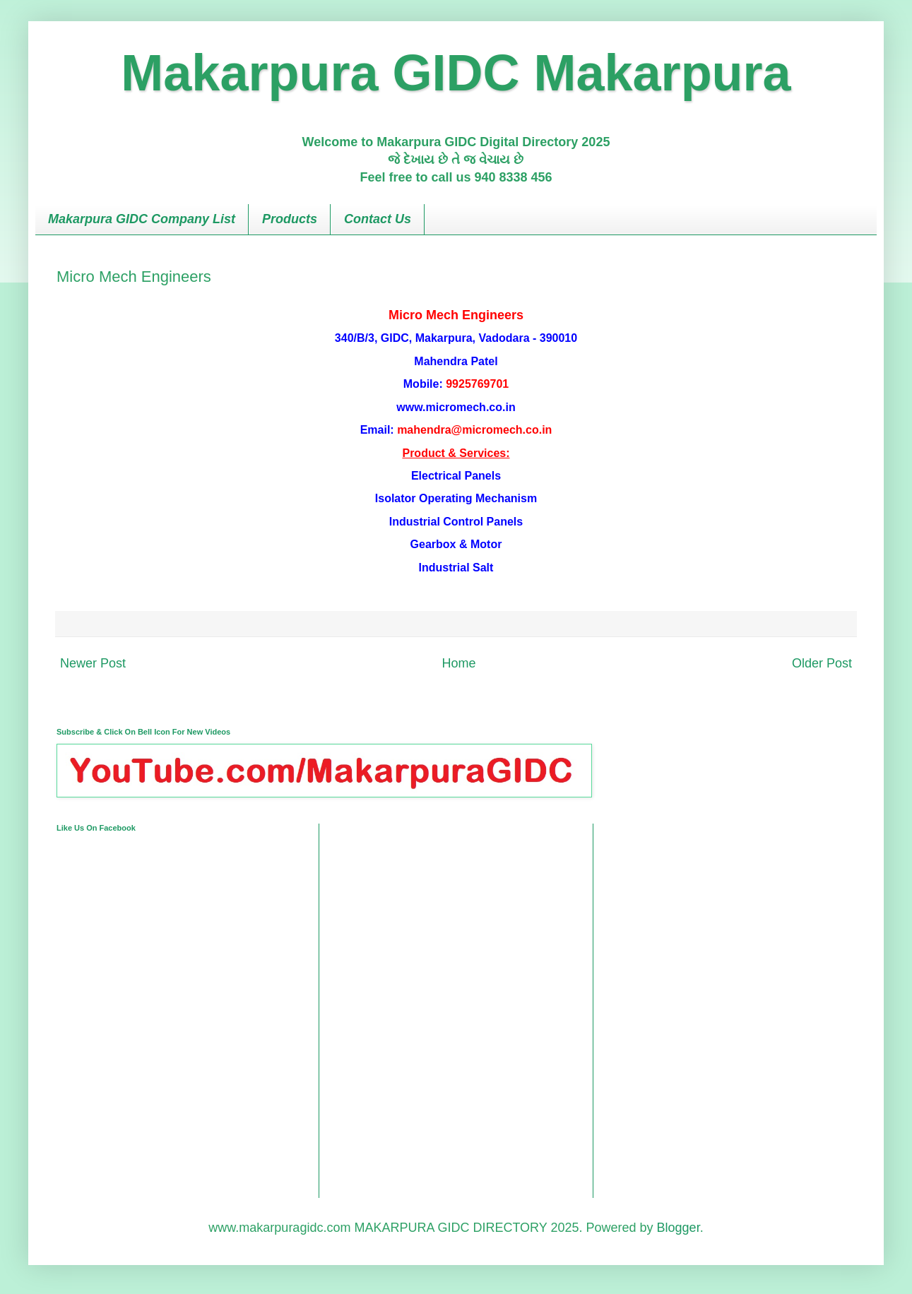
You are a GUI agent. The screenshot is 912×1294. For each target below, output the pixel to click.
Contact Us (377, 219)
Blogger (678, 1228)
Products (289, 219)
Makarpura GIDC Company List (141, 219)
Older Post (822, 663)
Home (458, 663)
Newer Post (93, 663)
